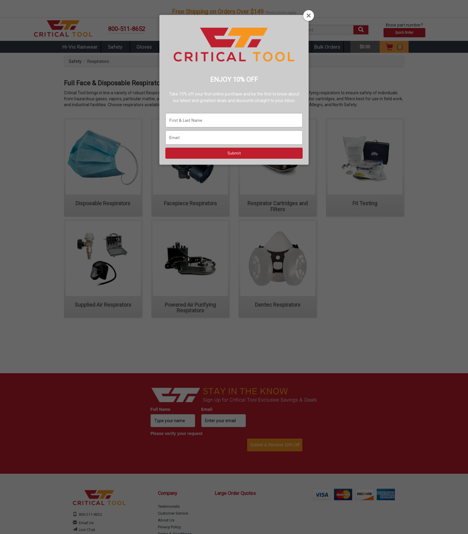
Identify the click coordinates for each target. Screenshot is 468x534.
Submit (234, 153)
